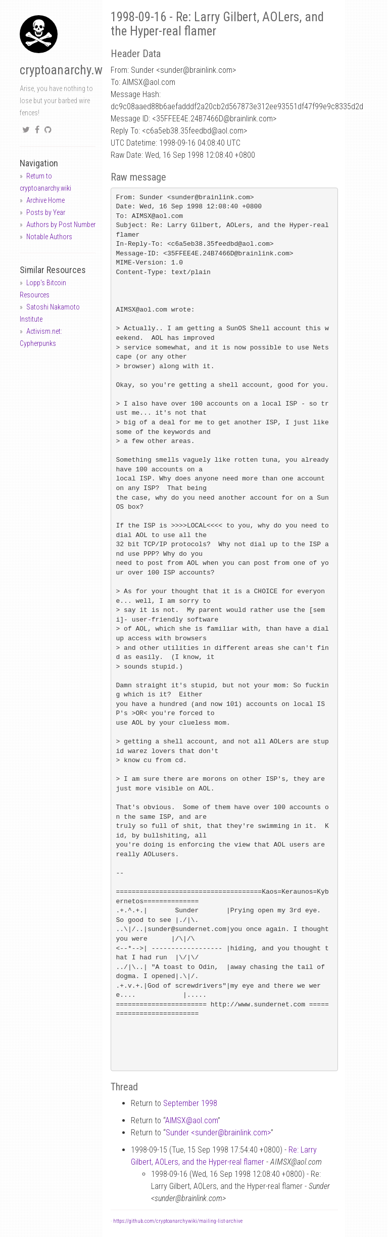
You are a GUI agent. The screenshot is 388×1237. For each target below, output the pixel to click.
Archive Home (45, 200)
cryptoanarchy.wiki (67, 70)
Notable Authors (49, 237)
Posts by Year (45, 212)
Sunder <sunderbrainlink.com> (218, 1132)
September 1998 (190, 1103)
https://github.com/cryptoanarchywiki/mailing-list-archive (178, 1221)
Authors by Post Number (60, 224)
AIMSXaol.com (191, 1120)
